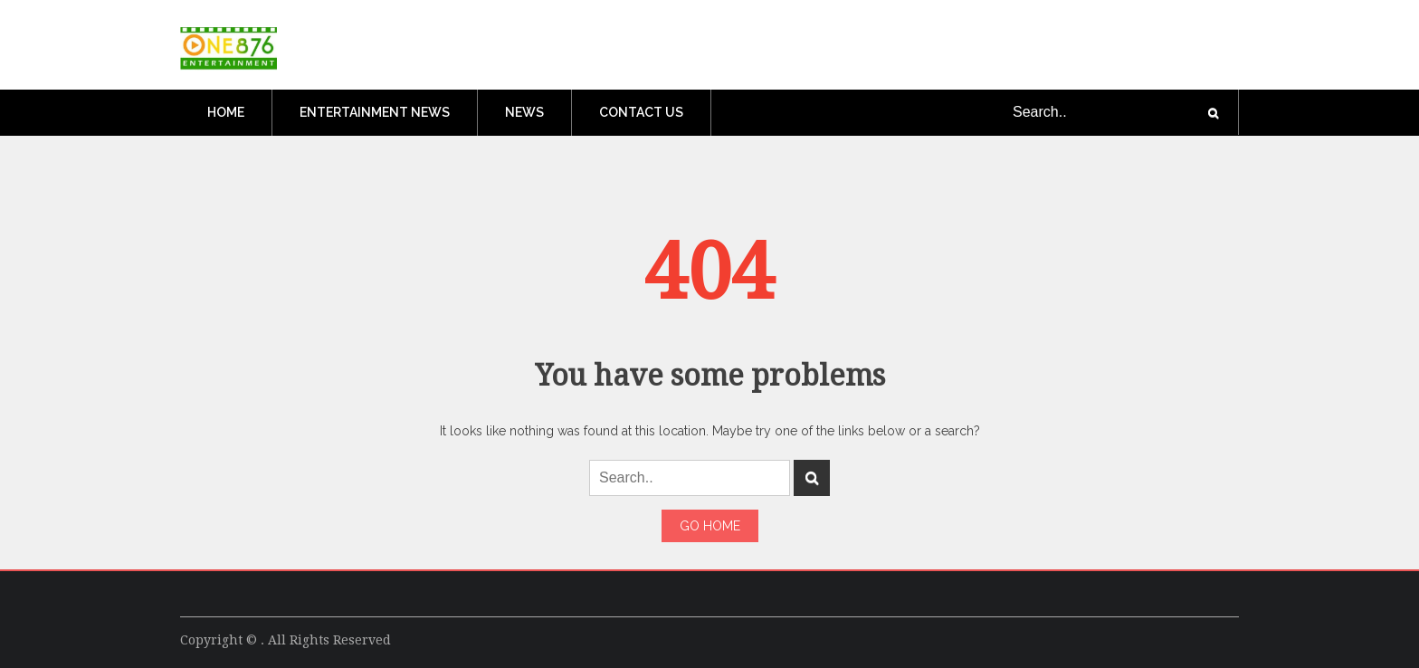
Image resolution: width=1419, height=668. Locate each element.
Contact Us (641, 112)
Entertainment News (375, 112)
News (524, 112)
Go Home (710, 526)
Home (225, 112)
